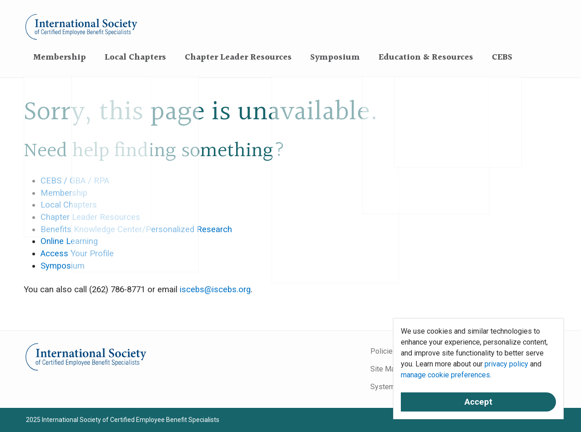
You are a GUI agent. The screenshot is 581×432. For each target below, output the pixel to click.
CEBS (502, 57)
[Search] (530, 56)
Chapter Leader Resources (238, 57)
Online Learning (69, 241)
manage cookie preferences (445, 375)
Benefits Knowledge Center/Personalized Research (136, 229)
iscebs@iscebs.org (215, 290)
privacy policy (506, 364)
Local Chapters (135, 57)
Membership (59, 57)
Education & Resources (426, 57)
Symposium (335, 57)
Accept (478, 402)
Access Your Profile (77, 254)
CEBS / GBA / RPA (74, 181)
